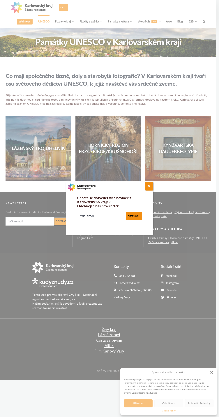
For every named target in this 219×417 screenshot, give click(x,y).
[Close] (149, 186)
